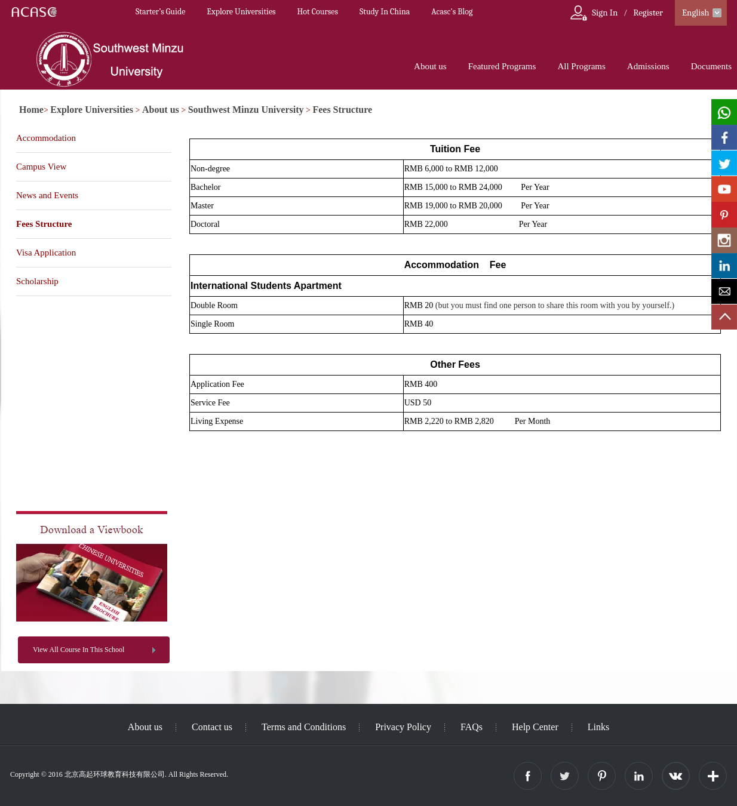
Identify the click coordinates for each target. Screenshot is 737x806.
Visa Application (46, 252)
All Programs (581, 66)
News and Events (47, 195)
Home (31, 109)
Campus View (41, 166)
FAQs (471, 727)
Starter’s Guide (160, 12)
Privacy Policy (403, 727)
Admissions (648, 66)
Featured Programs (502, 66)
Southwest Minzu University (246, 109)
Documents (711, 66)
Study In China (385, 12)
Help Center (535, 727)
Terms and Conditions (304, 727)
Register (648, 12)
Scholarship (37, 281)
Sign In (605, 12)
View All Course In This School (78, 649)
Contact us (212, 727)
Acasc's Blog (451, 12)
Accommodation (46, 138)
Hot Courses (317, 12)
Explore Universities (241, 12)
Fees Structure (342, 109)
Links (598, 727)
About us (430, 66)
